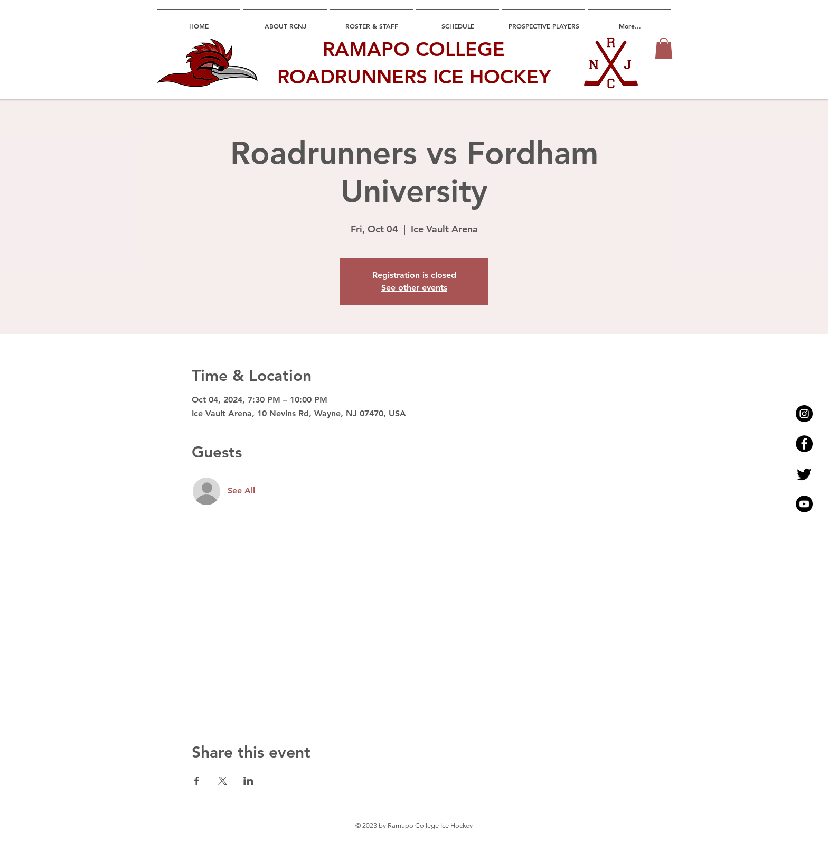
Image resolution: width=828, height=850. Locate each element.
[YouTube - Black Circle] (804, 504)
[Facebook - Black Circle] (804, 443)
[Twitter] (804, 473)
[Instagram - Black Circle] (804, 413)
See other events (414, 288)
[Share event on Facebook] (197, 781)
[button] (664, 48)
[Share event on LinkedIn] (248, 781)
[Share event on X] (223, 781)
